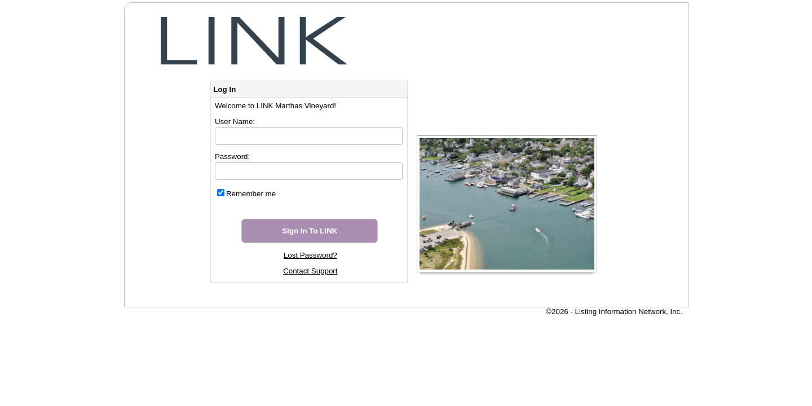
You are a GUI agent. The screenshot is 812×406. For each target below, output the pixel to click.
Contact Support (310, 271)
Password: (232, 156)
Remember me (251, 193)
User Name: (235, 121)
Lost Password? (310, 255)
